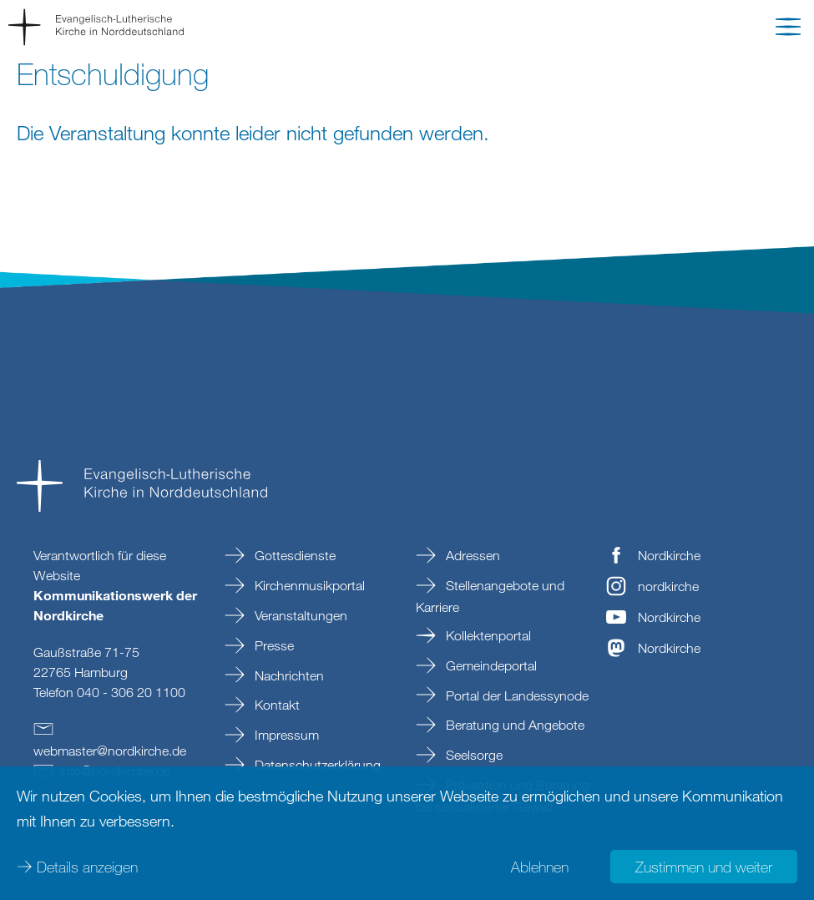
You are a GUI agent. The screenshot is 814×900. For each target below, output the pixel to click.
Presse (272, 645)
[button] (788, 30)
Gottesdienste (293, 555)
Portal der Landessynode (515, 695)
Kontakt (275, 704)
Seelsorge (472, 754)
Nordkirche (669, 555)
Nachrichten (287, 675)
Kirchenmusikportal (308, 585)
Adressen (471, 555)
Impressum (285, 734)
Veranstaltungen (299, 615)
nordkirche (668, 586)
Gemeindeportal (489, 665)
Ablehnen (540, 866)
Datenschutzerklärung (316, 764)
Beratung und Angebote (513, 724)
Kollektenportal (486, 635)
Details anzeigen (87, 866)
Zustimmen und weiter (703, 866)
